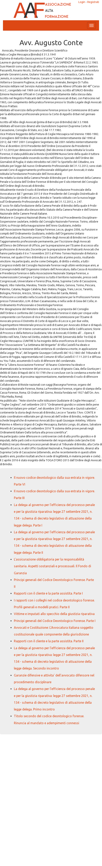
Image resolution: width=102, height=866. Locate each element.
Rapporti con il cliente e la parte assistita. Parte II (49, 641)
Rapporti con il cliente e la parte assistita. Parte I (48, 593)
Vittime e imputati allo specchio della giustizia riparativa (54, 614)
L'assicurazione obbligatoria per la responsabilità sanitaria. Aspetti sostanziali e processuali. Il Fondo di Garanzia (52, 566)
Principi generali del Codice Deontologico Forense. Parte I (54, 621)
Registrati (93, 2)
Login (81, 2)
